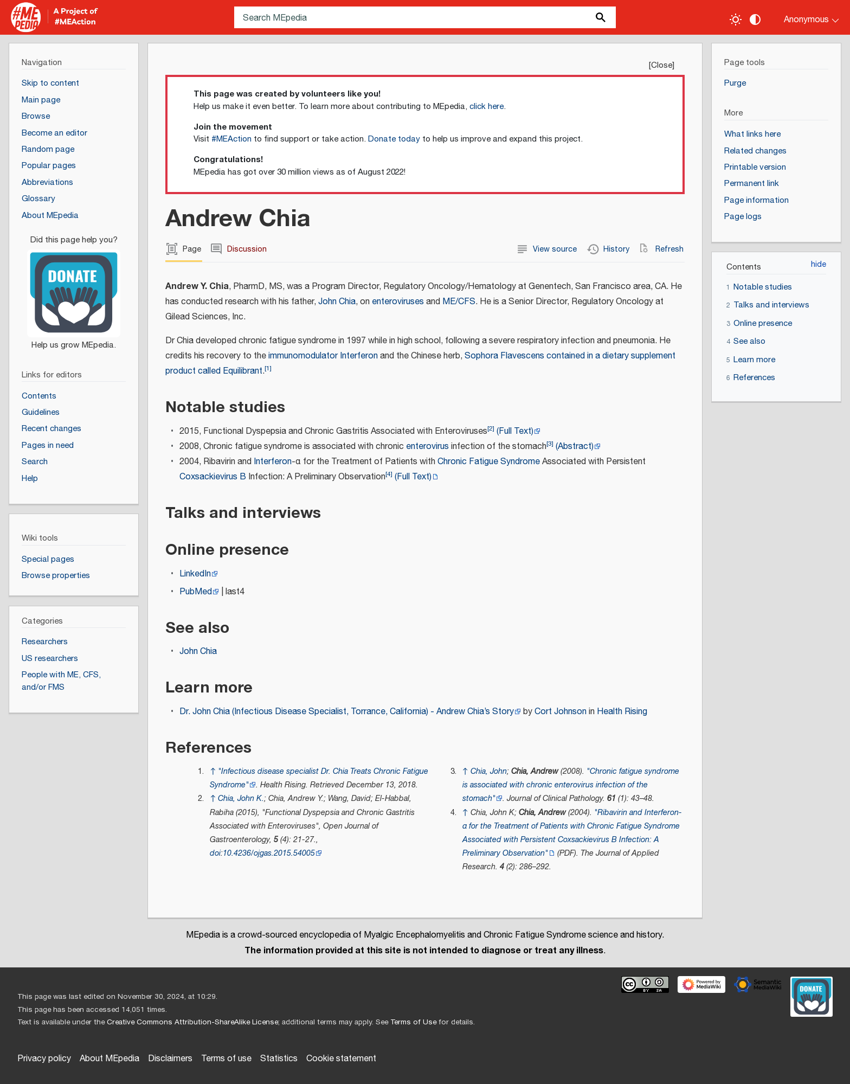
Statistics (279, 1059)
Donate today (394, 139)
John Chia (337, 302)
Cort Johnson (561, 712)
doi (215, 853)
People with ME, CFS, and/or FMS (61, 681)
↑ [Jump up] (213, 771)
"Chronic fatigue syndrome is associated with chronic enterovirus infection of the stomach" (570, 785)
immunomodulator (303, 356)
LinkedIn (195, 574)
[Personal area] (804, 17)
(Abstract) (575, 446)
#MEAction (231, 139)
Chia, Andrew (534, 771)
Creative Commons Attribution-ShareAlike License (192, 1022)
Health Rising (622, 712)
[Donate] (74, 288)
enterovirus (427, 446)
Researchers (45, 642)
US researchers (50, 658)
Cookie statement (341, 1059)
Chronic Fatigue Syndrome (488, 462)
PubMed (195, 592)
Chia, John (489, 771)
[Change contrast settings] (755, 19)
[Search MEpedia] (425, 17)
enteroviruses (398, 302)
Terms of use (226, 1059)
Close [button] (661, 65)
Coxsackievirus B (212, 477)
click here (486, 106)
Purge (735, 83)
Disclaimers (170, 1059)
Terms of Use (413, 1022)
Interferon (359, 356)
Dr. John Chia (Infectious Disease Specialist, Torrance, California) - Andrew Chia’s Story (346, 712)
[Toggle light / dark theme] (735, 19)
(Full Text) (515, 431)
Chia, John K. (241, 798)
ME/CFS (458, 302)
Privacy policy (44, 1059)
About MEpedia (109, 1059)
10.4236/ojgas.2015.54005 (269, 853)
